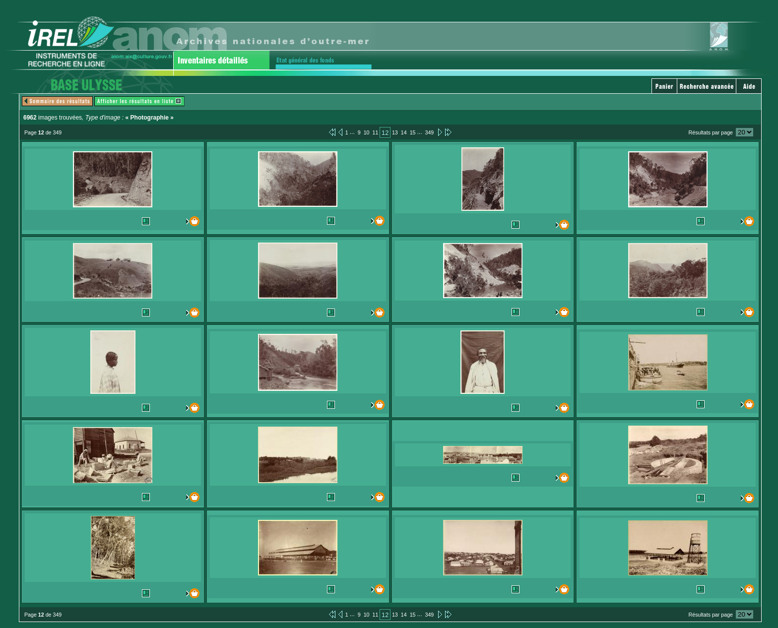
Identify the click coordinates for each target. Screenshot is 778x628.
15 (413, 132)
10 (367, 132)
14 (404, 132)
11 (376, 132)
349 (429, 132)
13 (395, 132)
